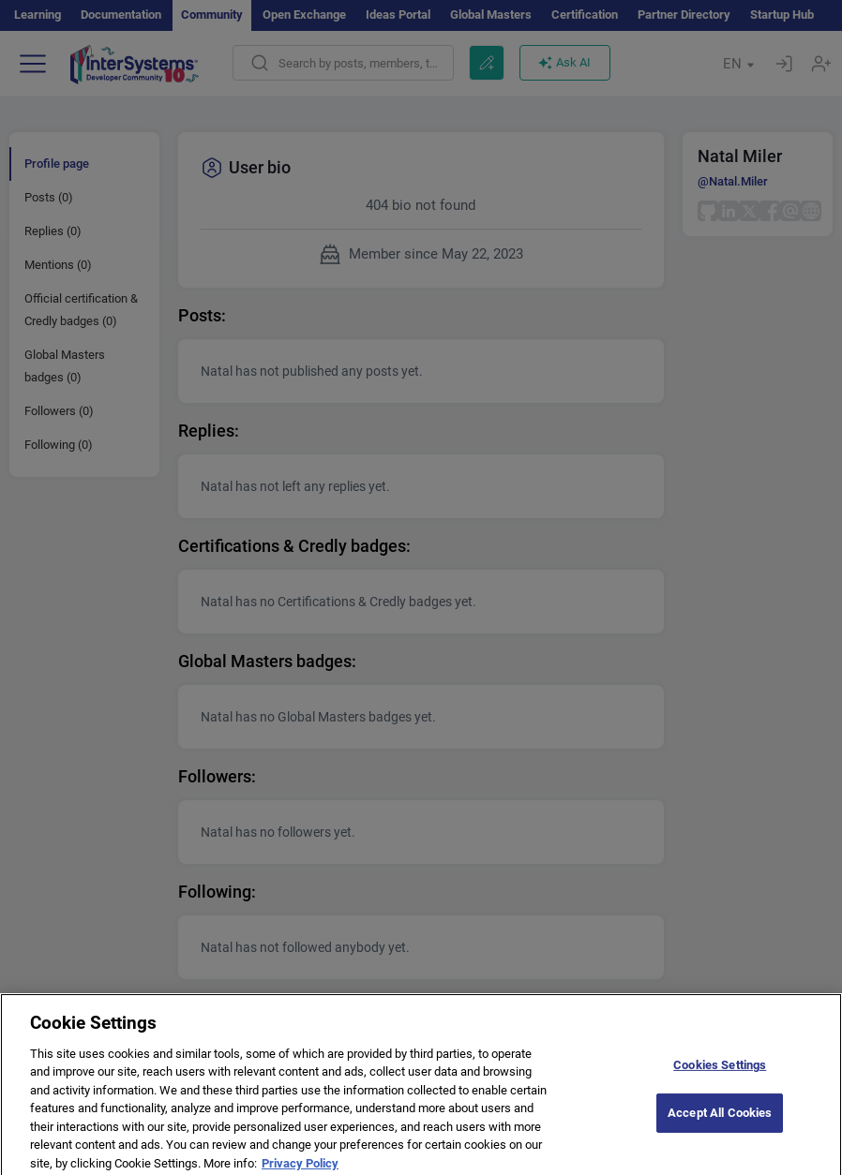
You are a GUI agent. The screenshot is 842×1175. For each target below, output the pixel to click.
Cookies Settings (719, 1071)
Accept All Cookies (720, 1119)
